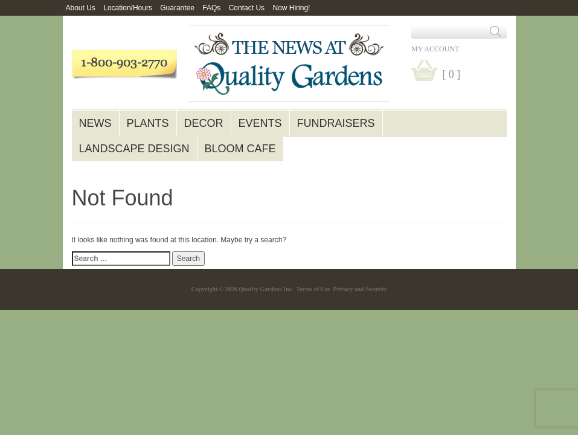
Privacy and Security (360, 289)
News (95, 123)
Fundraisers (336, 123)
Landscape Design (134, 149)
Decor (203, 123)
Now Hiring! (291, 8)
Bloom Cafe (240, 149)
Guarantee (177, 8)
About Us (80, 8)
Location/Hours (127, 8)
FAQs (211, 8)
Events (260, 123)
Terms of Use (313, 289)
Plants (148, 123)
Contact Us (247, 8)
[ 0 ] (451, 74)
